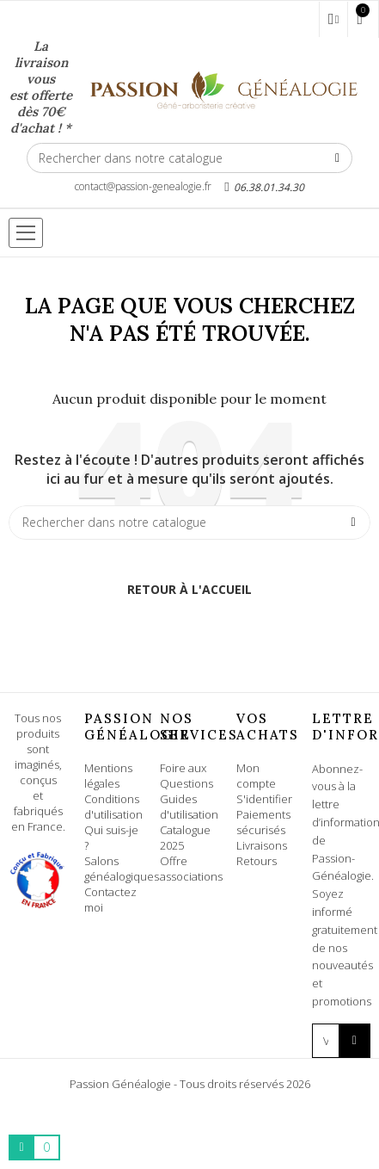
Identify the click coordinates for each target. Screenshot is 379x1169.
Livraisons (261, 845)
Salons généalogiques (121, 868)
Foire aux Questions (186, 775)
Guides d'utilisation (189, 806)
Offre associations (191, 868)
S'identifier (264, 799)
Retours (256, 861)
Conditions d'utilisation (113, 806)
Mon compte (256, 775)
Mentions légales (108, 775)
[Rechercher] (189, 158)
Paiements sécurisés (263, 822)
